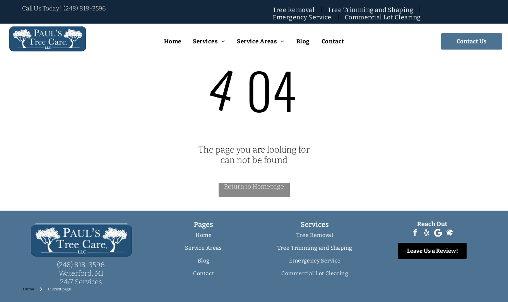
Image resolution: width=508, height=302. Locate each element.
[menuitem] (294, 10)
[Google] (438, 234)
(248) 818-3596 (84, 8)
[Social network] (450, 234)
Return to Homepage (254, 186)
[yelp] (426, 234)
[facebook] (415, 234)
